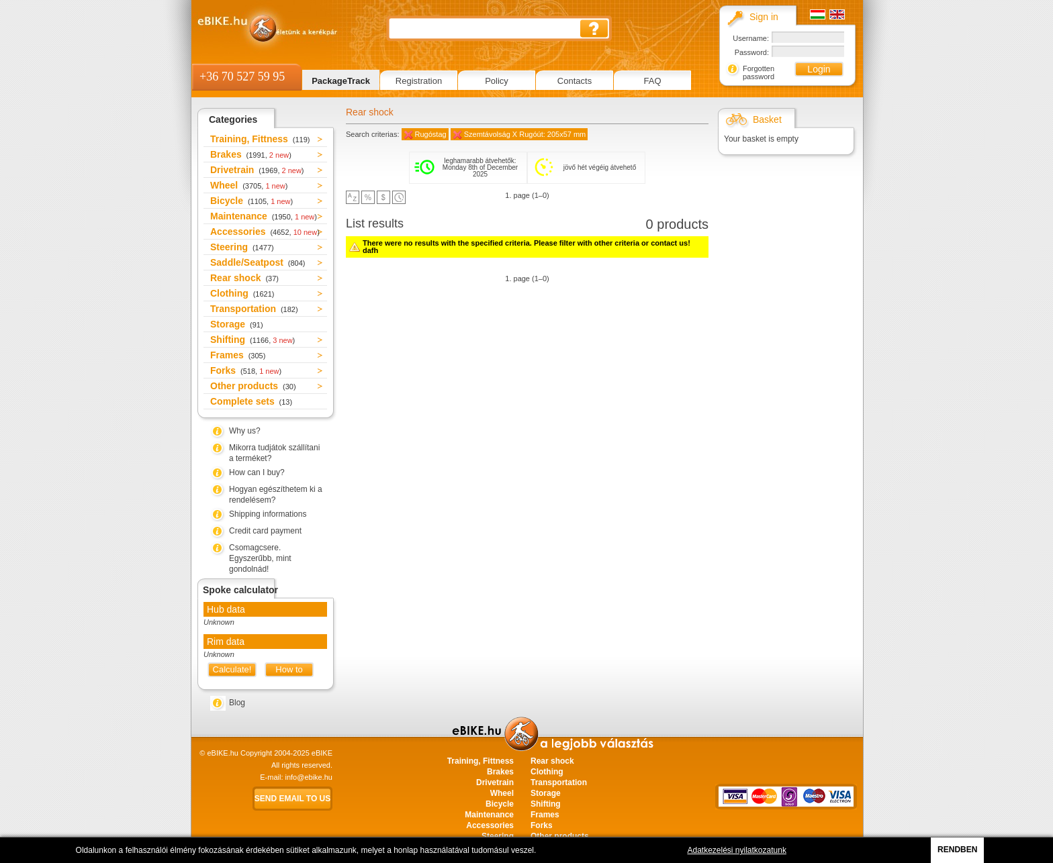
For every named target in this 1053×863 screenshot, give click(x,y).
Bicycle (251, 200)
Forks (245, 370)
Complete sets (251, 401)
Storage (236, 324)
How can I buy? (257, 472)
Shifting (252, 339)
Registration (419, 81)
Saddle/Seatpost (258, 262)
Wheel (248, 185)
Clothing (242, 293)
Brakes (250, 154)
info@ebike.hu (309, 777)
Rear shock (244, 278)
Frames (237, 355)
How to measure (289, 670)
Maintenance (263, 216)
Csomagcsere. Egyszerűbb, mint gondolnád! (260, 558)
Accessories (265, 231)
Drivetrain (257, 169)
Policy (496, 81)
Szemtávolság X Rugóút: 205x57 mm (525, 134)
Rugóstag (431, 134)
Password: (752, 52)
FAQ (652, 81)
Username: (751, 38)
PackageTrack (341, 81)
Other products (253, 386)
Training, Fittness (260, 139)
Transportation (254, 308)
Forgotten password (758, 72)
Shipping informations (267, 514)
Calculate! (232, 669)
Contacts (574, 81)
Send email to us (293, 798)
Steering (242, 247)
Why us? (245, 431)
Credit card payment (265, 531)
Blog (237, 702)
